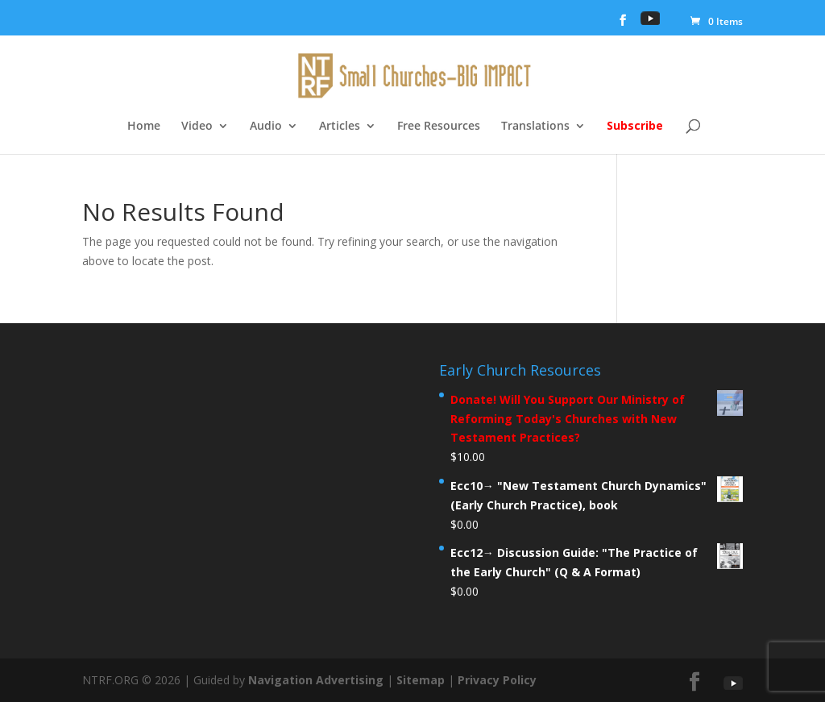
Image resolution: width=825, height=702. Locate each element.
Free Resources (438, 126)
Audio (266, 126)
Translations (535, 126)
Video (197, 126)
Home (143, 126)
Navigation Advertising (315, 679)
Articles (339, 126)
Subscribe (635, 126)
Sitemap (420, 679)
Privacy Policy (497, 679)
